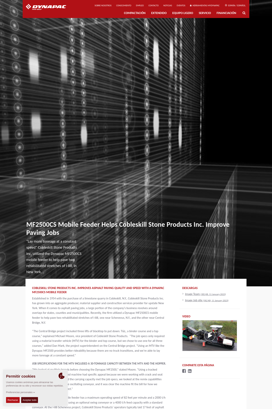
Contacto (153, 5)
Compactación (134, 13)
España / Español (235, 5)
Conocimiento (123, 5)
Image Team (205, 294)
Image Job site (206, 300)
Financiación (226, 13)
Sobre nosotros (103, 5)
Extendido (159, 13)
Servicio (205, 13)
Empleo (140, 5)
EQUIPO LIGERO (182, 13)
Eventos (181, 5)
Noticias (167, 5)
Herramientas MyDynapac (204, 5)
